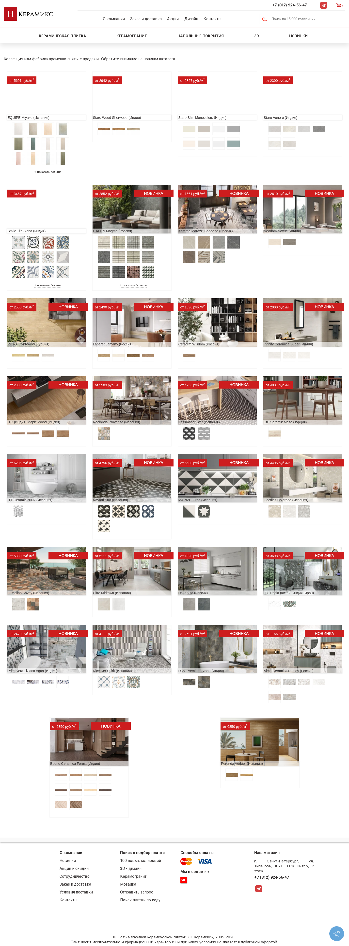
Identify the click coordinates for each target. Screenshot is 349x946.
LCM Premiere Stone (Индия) (201, 671)
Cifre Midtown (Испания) (112, 593)
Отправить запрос (136, 892)
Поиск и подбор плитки (142, 852)
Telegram (323, 5)
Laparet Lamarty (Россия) (113, 344)
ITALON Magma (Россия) (112, 231)
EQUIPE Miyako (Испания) (28, 118)
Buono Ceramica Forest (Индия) (75, 764)
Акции (173, 19)
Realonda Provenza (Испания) (116, 422)
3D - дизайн (131, 868)
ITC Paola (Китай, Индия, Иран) (289, 593)
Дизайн (191, 19)
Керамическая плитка (62, 36)
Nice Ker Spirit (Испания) (112, 671)
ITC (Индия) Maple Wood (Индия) (34, 422)
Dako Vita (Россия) (193, 593)
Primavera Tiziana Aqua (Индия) (32, 671)
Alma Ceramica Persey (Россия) (289, 671)
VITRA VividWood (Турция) (28, 344)
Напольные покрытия (200, 36)
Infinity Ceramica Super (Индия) (288, 344)
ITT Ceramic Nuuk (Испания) (30, 500)
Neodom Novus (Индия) (282, 231)
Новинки (299, 36)
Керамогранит (131, 36)
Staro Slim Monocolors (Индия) (202, 118)
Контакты (213, 19)
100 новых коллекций (140, 860)
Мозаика (128, 884)
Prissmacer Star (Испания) (199, 422)
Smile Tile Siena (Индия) (27, 231)
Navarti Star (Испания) (110, 500)
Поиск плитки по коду (140, 900)
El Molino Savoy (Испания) (28, 593)
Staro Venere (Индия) (280, 118)
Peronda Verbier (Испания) (242, 764)
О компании (114, 19)
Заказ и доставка (146, 19)
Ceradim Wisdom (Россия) (198, 344)
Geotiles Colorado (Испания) (286, 500)
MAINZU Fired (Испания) (197, 500)
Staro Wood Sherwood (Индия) (117, 118)
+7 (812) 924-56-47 (289, 5)
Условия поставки (76, 892)
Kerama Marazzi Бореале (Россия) (205, 231)
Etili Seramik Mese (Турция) (285, 422)
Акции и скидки (74, 868)
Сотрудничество (75, 876)
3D (256, 36)
